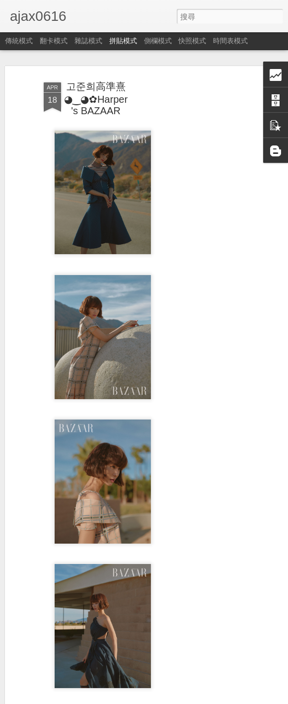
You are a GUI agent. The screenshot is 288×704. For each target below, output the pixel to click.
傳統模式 (19, 41)
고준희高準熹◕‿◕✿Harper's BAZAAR (96, 93)
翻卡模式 (54, 41)
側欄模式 (158, 41)
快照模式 (192, 41)
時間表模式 (230, 41)
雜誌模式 (88, 41)
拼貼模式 (123, 41)
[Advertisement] (202, 228)
